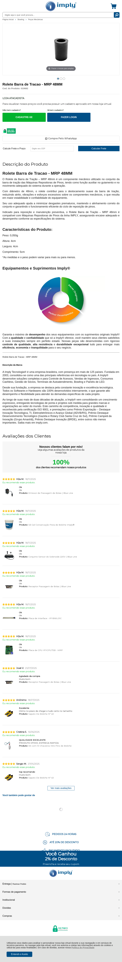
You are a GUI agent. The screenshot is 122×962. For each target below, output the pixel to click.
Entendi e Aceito (19, 954)
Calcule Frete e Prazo (14, 148)
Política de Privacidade (82, 947)
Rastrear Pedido (19, 884)
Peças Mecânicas (35, 19)
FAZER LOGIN (69, 117)
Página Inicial (8, 19)
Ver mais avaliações (61, 788)
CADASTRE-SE (24, 117)
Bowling (21, 19)
